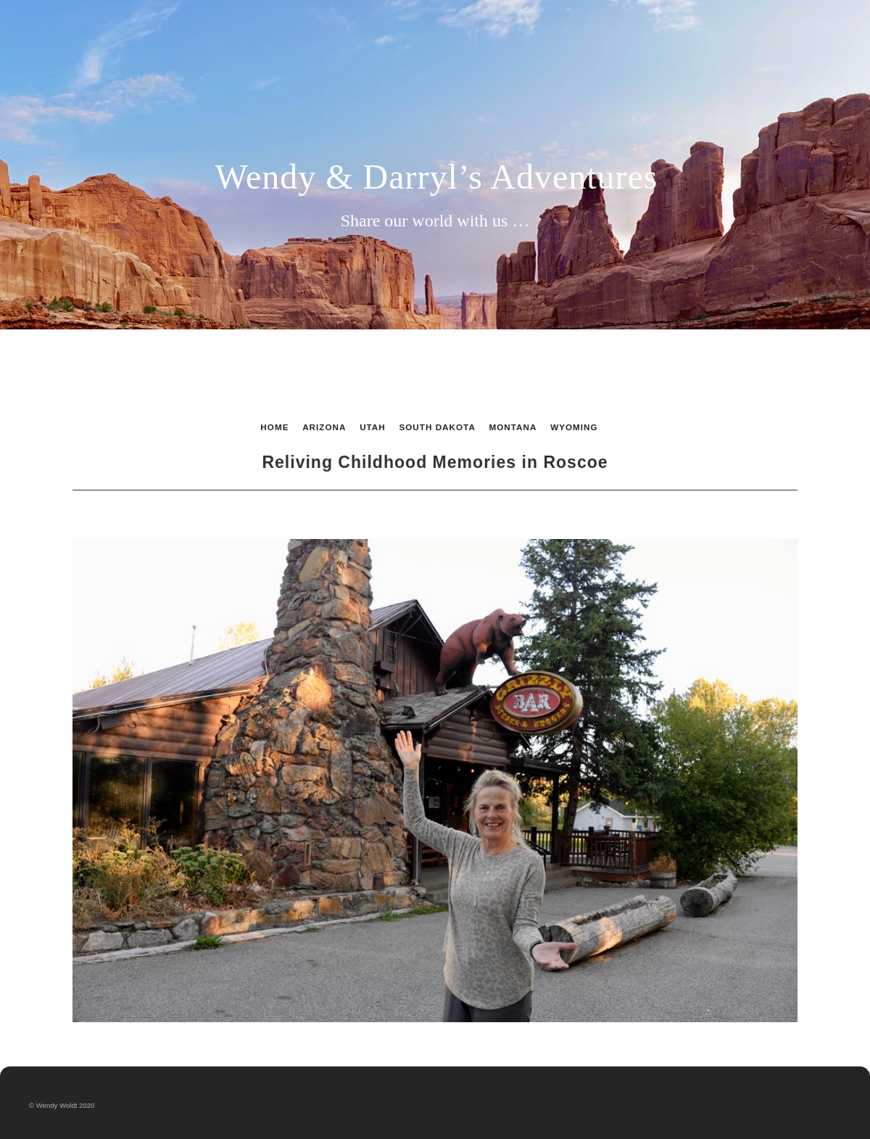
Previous (183, 514)
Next (687, 514)
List (431, 514)
